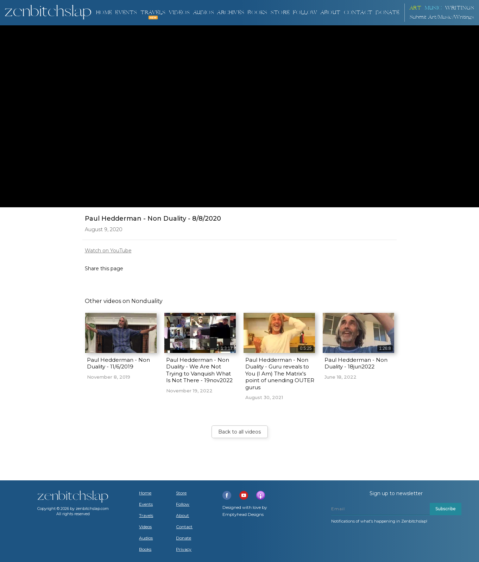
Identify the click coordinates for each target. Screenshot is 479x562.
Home (104, 12)
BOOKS (257, 12)
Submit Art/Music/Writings (442, 17)
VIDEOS (179, 12)
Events (126, 12)
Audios (146, 538)
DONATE (387, 12)
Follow (305, 12)
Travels (146, 515)
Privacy (183, 549)
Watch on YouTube (108, 250)
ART (416, 8)
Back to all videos (239, 432)
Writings (459, 8)
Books (145, 549)
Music (433, 8)
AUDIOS (203, 12)
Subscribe (445, 508)
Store (280, 12)
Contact (358, 12)
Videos (145, 527)
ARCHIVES (230, 12)
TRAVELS (152, 12)
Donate (183, 538)
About (330, 12)
